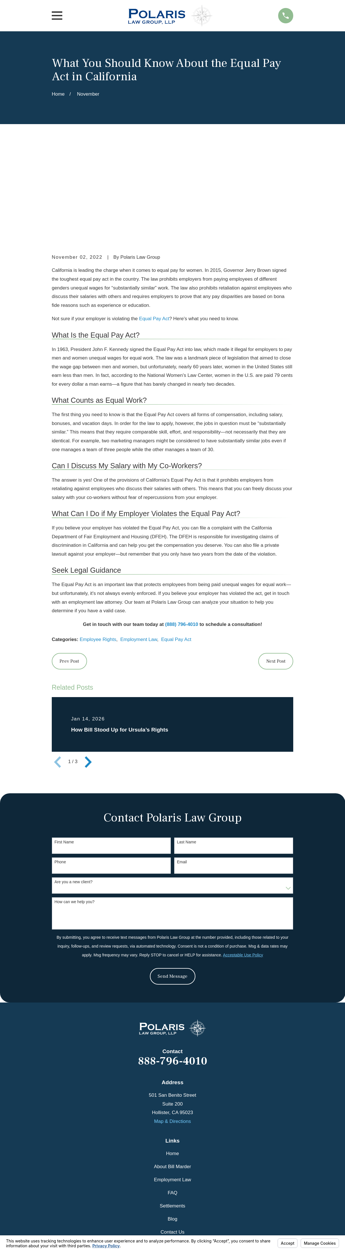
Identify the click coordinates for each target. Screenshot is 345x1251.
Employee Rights (98, 551)
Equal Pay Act (154, 230)
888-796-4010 (172, 972)
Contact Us (172, 1144)
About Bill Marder (172, 1078)
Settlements (172, 1117)
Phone (60, 774)
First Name (64, 754)
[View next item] (88, 673)
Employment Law (138, 551)
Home (172, 1065)
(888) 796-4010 (181, 536)
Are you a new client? (73, 793)
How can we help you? (74, 813)
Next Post (276, 573)
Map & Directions (172, 1033)
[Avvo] (186, 1188)
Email (182, 774)
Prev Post (69, 573)
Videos (172, 1157)
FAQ (172, 1104)
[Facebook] (159, 1188)
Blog (172, 1130)
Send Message (172, 888)
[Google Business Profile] (172, 1188)
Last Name (186, 754)
